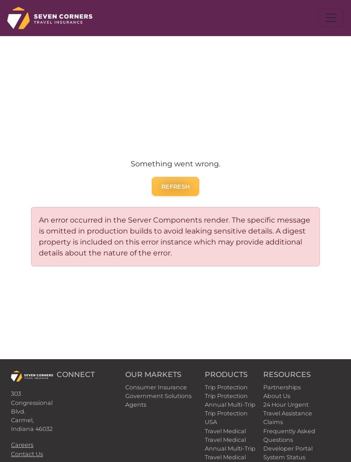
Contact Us (27, 454)
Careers (22, 444)
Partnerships (282, 387)
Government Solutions (158, 396)
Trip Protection (226, 387)
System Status (284, 457)
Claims (273, 422)
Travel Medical (225, 431)
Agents (135, 404)
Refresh (175, 186)
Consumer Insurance (156, 387)
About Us (276, 396)
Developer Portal (288, 448)
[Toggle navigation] (331, 18)
